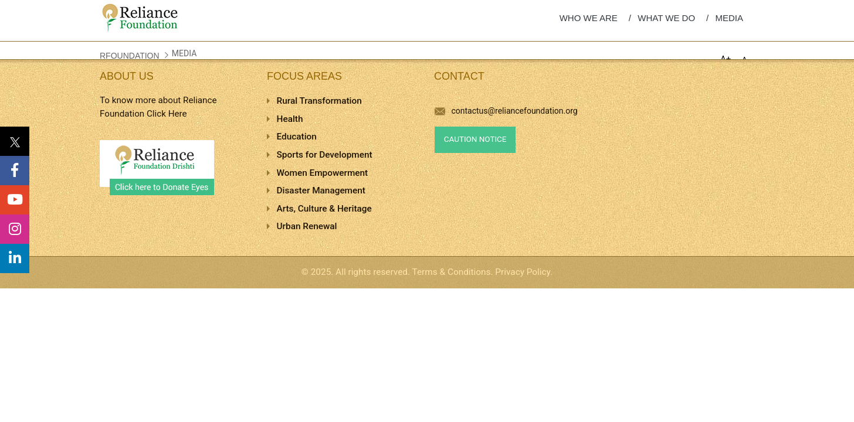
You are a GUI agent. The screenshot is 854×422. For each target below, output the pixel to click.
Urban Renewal (307, 226)
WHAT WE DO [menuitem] (666, 18)
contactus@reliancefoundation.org (506, 110)
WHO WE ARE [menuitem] (589, 18)
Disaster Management (321, 190)
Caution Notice (475, 139)
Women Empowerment (322, 173)
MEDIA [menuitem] (729, 18)
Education (297, 136)
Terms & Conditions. (452, 272)
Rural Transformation (319, 101)
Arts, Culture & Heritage (324, 208)
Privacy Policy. (524, 272)
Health (290, 119)
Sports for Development (324, 154)
